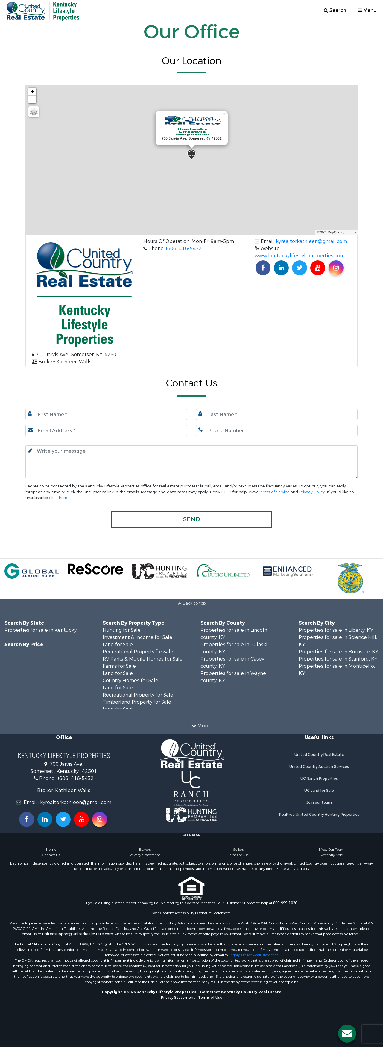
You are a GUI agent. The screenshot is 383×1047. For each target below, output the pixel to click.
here (63, 497)
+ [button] (32, 91)
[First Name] (106, 414)
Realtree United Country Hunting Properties (319, 814)
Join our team (319, 802)
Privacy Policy (312, 492)
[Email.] (106, 430)
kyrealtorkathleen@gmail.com (311, 241)
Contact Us (51, 855)
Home (51, 849)
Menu (367, 10)
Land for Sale (118, 644)
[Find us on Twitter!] (299, 267)
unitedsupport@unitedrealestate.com (77, 934)
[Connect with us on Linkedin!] (281, 267)
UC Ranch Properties (319, 778)
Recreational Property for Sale (138, 652)
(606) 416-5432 (184, 248)
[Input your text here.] (191, 461)
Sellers (238, 849)
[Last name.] (277, 414)
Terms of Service (274, 492)
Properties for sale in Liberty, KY (336, 630)
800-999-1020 (285, 903)
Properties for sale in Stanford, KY (338, 659)
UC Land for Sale (319, 790)
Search (335, 10)
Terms (351, 232)
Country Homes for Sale (130, 680)
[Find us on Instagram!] (336, 267)
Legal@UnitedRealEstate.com (253, 955)
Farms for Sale (119, 666)
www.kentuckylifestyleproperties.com (300, 256)
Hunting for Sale (122, 630)
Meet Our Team (332, 849)
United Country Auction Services (319, 766)
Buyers (145, 849)
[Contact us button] (347, 1034)
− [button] (32, 99)
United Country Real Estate (319, 754)
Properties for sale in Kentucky (40, 630)
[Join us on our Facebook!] (263, 267)
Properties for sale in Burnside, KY (338, 652)
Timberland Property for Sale (137, 702)
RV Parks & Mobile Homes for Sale (143, 659)
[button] (191, 519)
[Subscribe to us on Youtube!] (317, 267)
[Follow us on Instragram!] (99, 819)
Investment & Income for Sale (137, 637)
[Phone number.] (277, 430)
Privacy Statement (144, 855)
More (201, 726)
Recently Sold (331, 855)
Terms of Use (238, 855)
